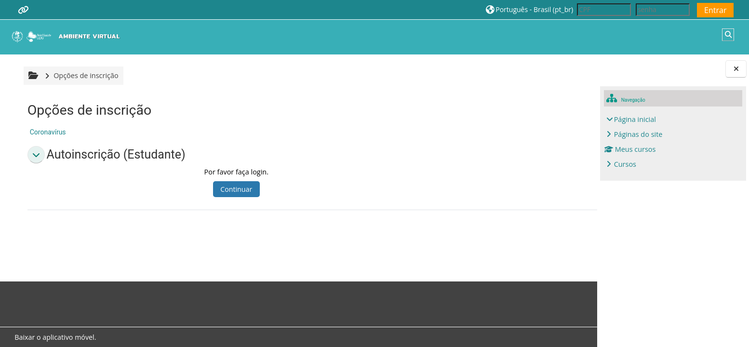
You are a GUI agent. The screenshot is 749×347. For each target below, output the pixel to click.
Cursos (625, 164)
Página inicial (635, 119)
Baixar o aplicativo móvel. (53, 337)
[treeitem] (673, 142)
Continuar (200, 189)
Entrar (715, 10)
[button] (529, 9)
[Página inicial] (68, 36)
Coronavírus (46, 132)
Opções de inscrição (84, 75)
